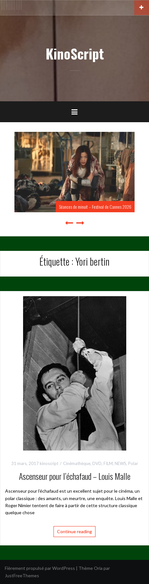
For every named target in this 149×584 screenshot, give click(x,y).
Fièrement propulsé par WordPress (40, 568)
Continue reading (74, 531)
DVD (97, 463)
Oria (98, 568)
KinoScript (75, 53)
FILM (108, 463)
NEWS (120, 463)
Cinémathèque (76, 463)
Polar (133, 463)
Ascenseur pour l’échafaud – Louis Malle (74, 476)
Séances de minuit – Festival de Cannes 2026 (95, 206)
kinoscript (49, 463)
